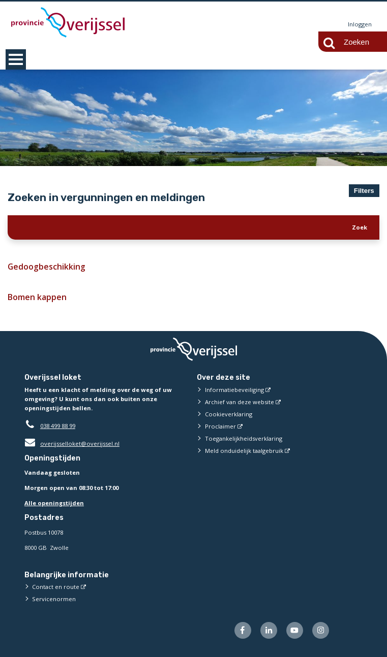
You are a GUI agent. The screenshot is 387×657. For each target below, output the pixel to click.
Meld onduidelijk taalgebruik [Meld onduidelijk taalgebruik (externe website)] (244, 450)
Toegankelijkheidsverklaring (243, 438)
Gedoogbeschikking (45, 266)
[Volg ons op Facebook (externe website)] (242, 630)
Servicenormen (54, 599)
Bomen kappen (37, 297)
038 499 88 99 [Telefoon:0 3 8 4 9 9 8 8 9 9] (57, 426)
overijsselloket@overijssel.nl (72, 443)
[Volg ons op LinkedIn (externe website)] (268, 630)
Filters (364, 190)
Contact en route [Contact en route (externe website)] (55, 586)
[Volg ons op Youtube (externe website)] (294, 630)
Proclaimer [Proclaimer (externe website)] (220, 426)
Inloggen (360, 24)
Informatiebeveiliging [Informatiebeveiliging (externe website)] (234, 389)
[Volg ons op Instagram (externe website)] (320, 630)
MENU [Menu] (16, 59)
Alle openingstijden (54, 503)
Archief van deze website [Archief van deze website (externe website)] (239, 402)
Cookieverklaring (228, 414)
